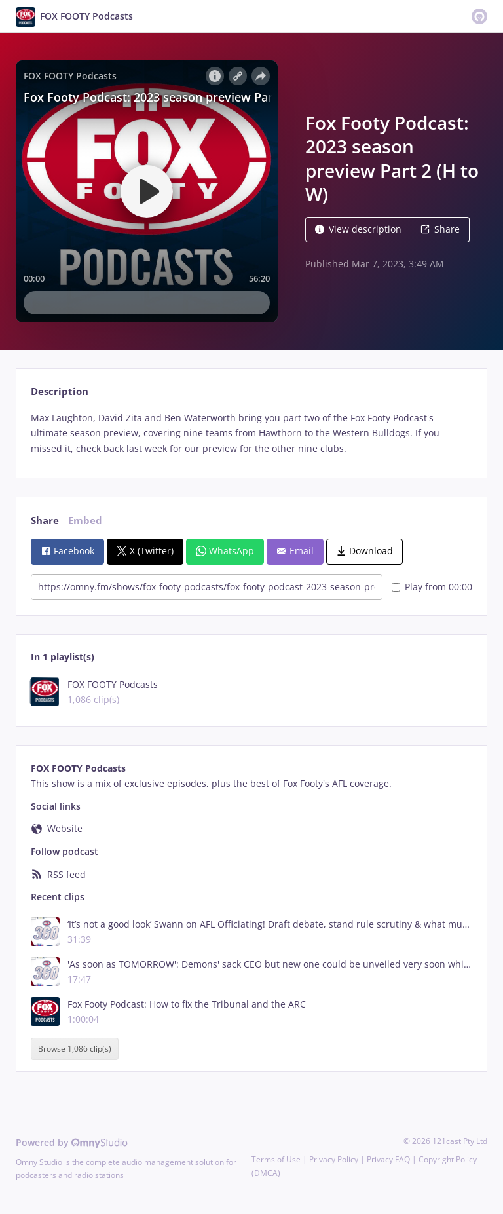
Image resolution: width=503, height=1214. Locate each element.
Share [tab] (45, 520)
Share (440, 229)
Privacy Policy (333, 1159)
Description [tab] (59, 391)
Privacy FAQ (388, 1159)
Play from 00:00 (432, 586)
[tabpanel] (251, 433)
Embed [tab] (85, 520)
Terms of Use (276, 1159)
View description (358, 229)
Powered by (72, 1142)
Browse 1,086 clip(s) (74, 1049)
